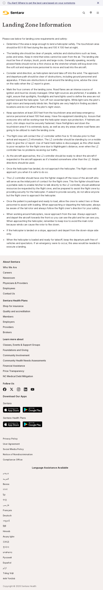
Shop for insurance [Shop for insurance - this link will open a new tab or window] (13, 306)
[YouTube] (32, 389)
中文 (5, 500)
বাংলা (5, 489)
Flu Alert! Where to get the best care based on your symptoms (41, 2)
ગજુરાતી (6, 521)
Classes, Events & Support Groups (21, 344)
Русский (7, 557)
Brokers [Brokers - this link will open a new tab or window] (7, 332)
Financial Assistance (14, 365)
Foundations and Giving (15, 350)
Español (7, 562)
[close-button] (98, 3)
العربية (6, 479)
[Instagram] (18, 389)
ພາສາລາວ (7, 552)
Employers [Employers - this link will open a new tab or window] (9, 321)
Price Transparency (13, 371)
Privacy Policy (10, 438)
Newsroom (9, 277)
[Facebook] (4, 389)
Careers (7, 272)
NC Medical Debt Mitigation (18, 376)
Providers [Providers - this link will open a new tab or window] (8, 327)
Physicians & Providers (15, 283)
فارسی (6, 505)
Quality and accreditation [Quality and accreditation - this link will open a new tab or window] (16, 311)
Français (7, 510)
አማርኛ (6, 473)
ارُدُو (5, 568)
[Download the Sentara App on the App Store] (11, 409)
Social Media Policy (13, 449)
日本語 (6, 541)
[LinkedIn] (25, 389)
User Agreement (11, 444)
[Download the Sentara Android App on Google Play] (32, 409)
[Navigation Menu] (98, 13)
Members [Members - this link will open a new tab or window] (8, 316)
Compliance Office (12, 459)
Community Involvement (16, 355)
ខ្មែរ (4, 494)
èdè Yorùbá (9, 578)
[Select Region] (91, 13)
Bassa (6, 484)
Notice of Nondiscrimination (18, 454)
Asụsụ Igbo (8, 536)
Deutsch (7, 515)
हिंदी (4, 526)
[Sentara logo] (13, 13)
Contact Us (9, 293)
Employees (9, 288)
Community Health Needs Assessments (24, 360)
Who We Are (10, 267)
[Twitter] (11, 389)
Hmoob (6, 531)
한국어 (6, 547)
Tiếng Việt (8, 573)
